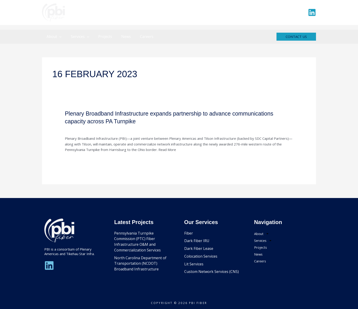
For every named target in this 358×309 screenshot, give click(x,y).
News (119, 36)
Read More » (75, 161)
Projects (101, 36)
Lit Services (193, 264)
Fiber (188, 233)
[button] (58, 36)
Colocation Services (200, 256)
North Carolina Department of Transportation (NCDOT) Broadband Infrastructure (140, 263)
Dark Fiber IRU (196, 240)
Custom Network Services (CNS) (211, 271)
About (53, 36)
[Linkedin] (312, 12)
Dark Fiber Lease (198, 248)
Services (77, 36)
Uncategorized (76, 129)
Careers (138, 36)
